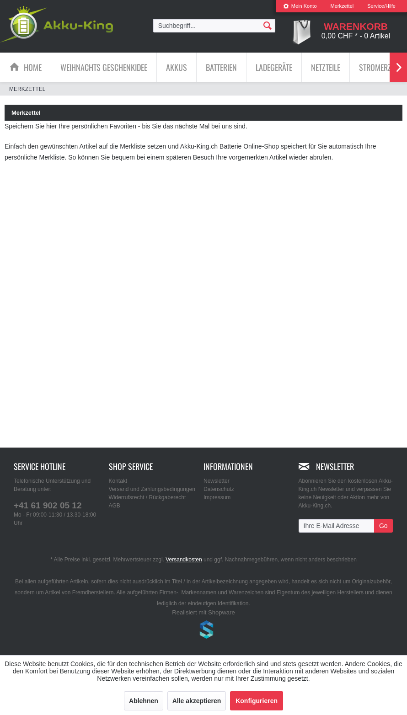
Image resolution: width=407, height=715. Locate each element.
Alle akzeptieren (196, 700)
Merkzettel (342, 6)
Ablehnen (143, 700)
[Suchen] (267, 25)
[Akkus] (176, 67)
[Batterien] (221, 67)
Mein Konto (300, 6)
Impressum (217, 497)
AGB (114, 505)
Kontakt (118, 481)
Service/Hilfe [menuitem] (381, 6)
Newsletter (217, 481)
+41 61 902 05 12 (47, 505)
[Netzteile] (325, 67)
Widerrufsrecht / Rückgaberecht (147, 497)
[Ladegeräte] (273, 67)
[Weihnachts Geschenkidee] (103, 67)
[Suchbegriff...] (214, 25)
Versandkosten (184, 559)
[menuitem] (300, 6)
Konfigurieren (257, 700)
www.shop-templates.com (203, 630)
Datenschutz (219, 489)
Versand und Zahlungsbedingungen (152, 489)
